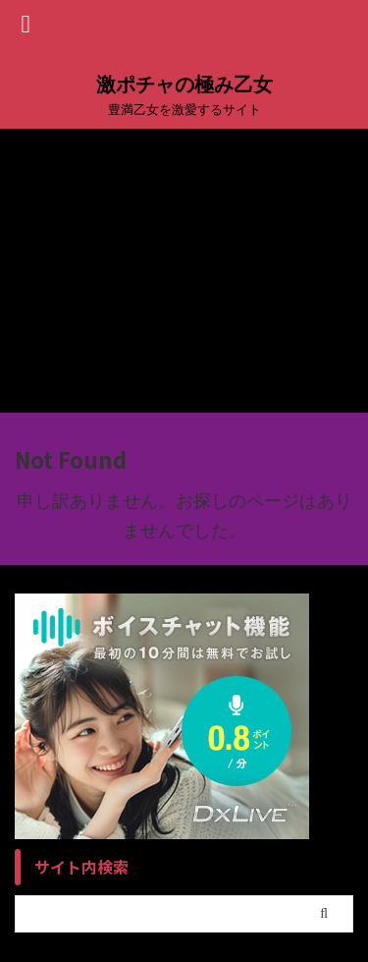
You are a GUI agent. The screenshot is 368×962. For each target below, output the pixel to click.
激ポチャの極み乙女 (184, 84)
